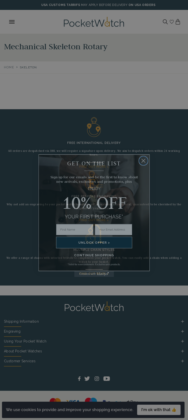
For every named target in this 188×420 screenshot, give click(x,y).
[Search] (165, 21)
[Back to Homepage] (94, 22)
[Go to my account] (172, 22)
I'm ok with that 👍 (158, 409)
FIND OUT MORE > (94, 166)
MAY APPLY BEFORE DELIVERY (104, 5)
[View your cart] (178, 22)
